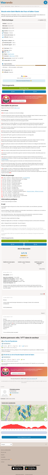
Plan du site (3, 452)
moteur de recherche (32, 378)
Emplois (2, 454)
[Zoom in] (46, 407)
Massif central (11, 54)
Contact (2, 461)
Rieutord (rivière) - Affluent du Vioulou (35, 191)
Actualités (3, 457)
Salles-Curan (12, 56)
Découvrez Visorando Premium (24, 80)
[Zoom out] (46, 408)
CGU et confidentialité (6, 450)
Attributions (10, 420)
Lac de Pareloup (4, 159)
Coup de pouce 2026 (6, 459)
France (8, 51)
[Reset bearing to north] (46, 410)
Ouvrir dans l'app (24, 88)
